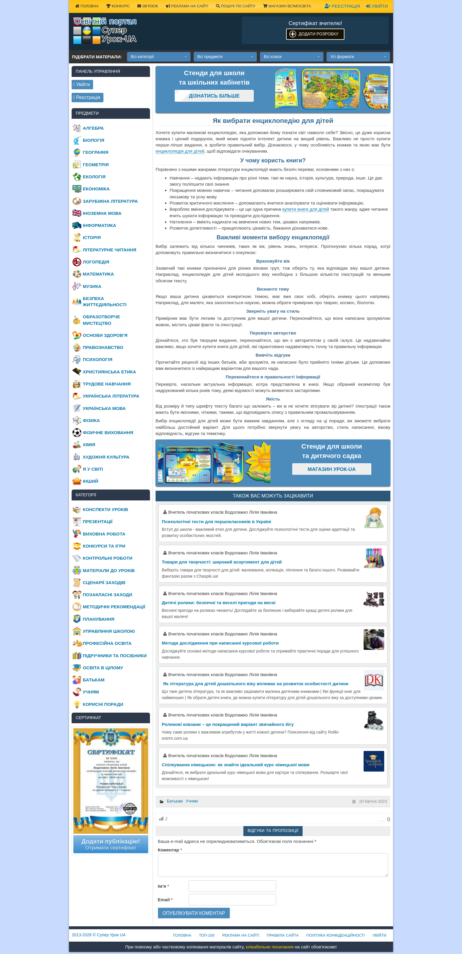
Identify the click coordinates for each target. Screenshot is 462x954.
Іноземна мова (102, 213)
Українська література (111, 395)
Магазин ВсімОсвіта (287, 6)
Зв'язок (147, 6)
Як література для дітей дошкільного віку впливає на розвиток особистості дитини (255, 683)
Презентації (98, 521)
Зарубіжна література (110, 201)
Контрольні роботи (107, 558)
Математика (98, 273)
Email (165, 899)
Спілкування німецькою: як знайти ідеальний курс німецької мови (235, 764)
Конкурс (118, 6)
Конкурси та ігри (104, 545)
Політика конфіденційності (335, 935)
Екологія (94, 176)
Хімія (89, 444)
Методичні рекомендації (114, 606)
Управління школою (109, 631)
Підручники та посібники (115, 655)
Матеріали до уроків (109, 570)
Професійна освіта (107, 643)
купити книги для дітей (305, 209)
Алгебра (93, 128)
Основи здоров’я (105, 335)
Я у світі (93, 469)
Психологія (97, 359)
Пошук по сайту (235, 6)
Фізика (91, 420)
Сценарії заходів (104, 582)
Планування (98, 619)
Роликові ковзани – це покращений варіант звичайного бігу (228, 724)
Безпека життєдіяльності (104, 301)
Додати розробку (319, 34)
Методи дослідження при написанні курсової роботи (220, 642)
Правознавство (103, 347)
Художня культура (106, 456)
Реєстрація (342, 6)
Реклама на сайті (187, 6)
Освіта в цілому (103, 667)
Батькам (175, 801)
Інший (90, 481)
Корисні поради (103, 704)
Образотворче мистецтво (101, 319)
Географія (95, 152)
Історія (92, 237)
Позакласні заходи (107, 594)
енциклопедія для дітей (180, 151)
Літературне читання (109, 249)
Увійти (377, 6)
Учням (192, 801)
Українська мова (104, 408)
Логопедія (96, 261)
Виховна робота (104, 533)
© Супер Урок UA (99, 934)
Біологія (93, 140)
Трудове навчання (107, 383)
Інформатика (99, 225)
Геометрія (96, 164)
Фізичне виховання (108, 432)
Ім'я (163, 886)
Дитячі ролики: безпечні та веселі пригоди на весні (218, 602)
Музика (92, 286)
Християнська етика (109, 371)
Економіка (96, 188)
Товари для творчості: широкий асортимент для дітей (222, 561)
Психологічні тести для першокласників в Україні (216, 521)
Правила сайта (283, 935)
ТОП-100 (206, 935)
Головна (87, 6)
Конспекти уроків (105, 509)
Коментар (170, 849)
